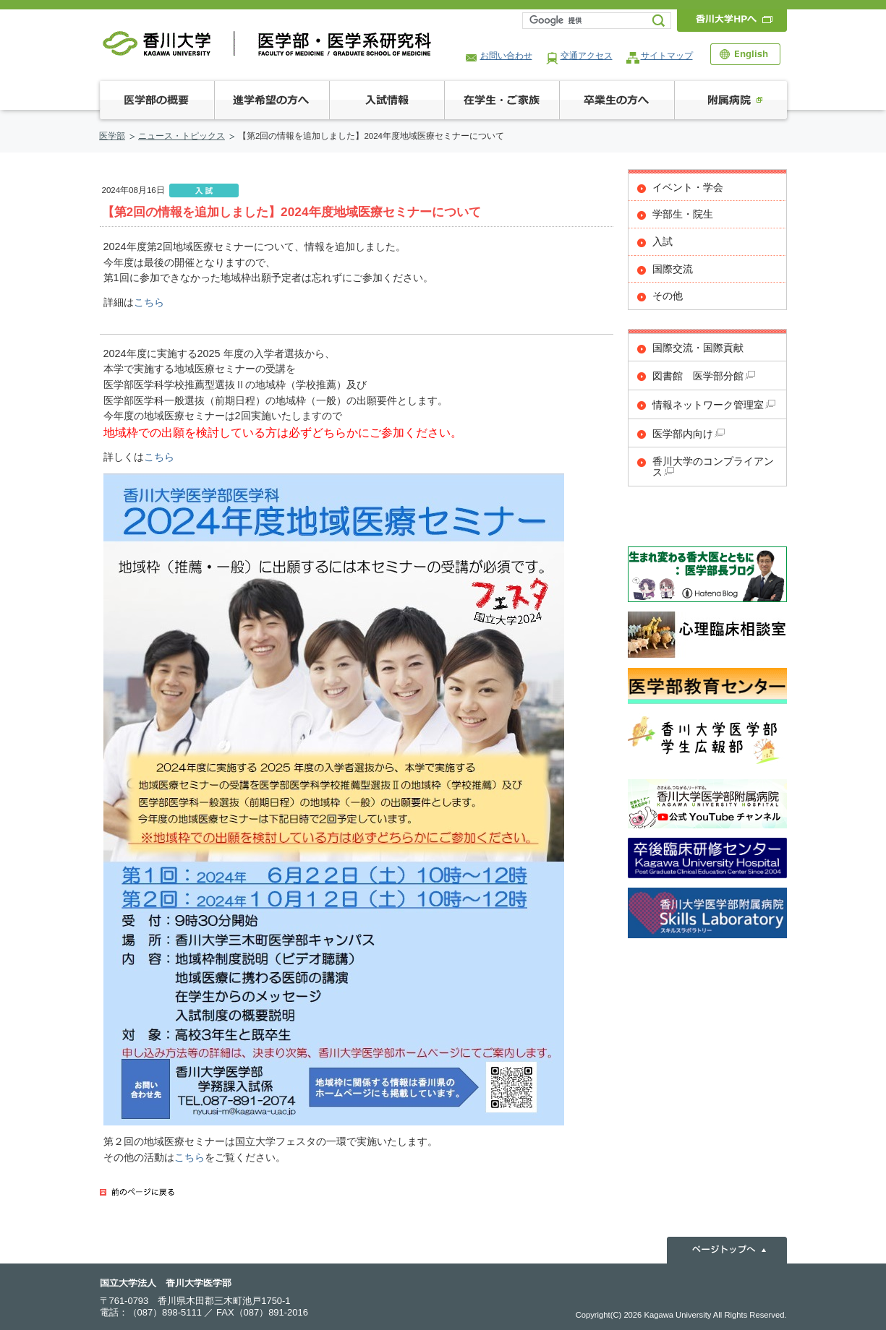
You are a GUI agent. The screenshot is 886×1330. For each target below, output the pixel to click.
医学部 (112, 136)
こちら (149, 302)
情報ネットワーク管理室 (713, 405)
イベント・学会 (687, 187)
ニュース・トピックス (181, 136)
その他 (667, 296)
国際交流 (672, 269)
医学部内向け (688, 434)
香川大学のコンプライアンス (713, 467)
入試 (662, 241)
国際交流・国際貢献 (698, 348)
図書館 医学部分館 (703, 376)
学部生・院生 (682, 214)
